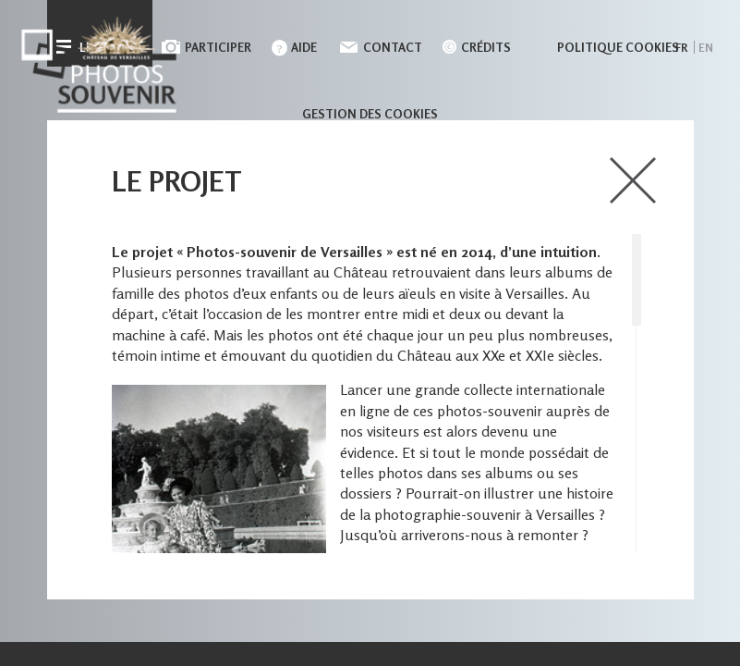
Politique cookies (618, 47)
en (705, 48)
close (634, 180)
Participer (218, 47)
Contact (392, 47)
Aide (304, 47)
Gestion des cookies (370, 113)
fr (681, 48)
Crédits (486, 47)
